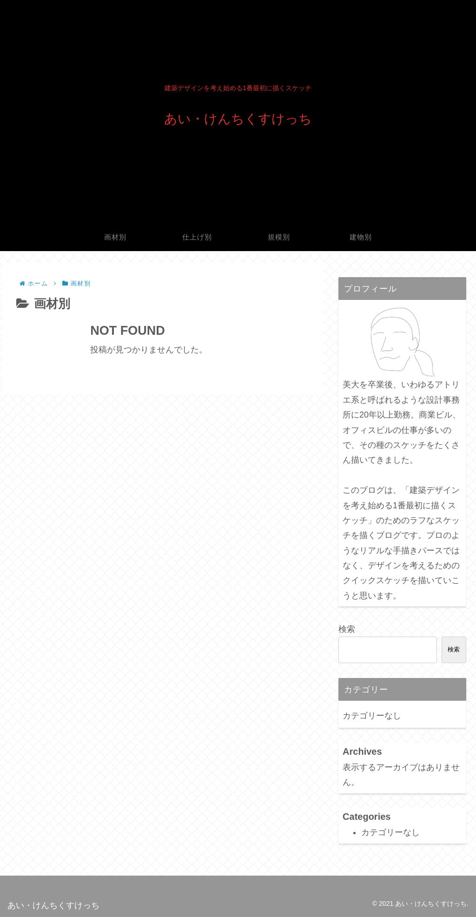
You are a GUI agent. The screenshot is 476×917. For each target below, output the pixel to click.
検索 (346, 629)
